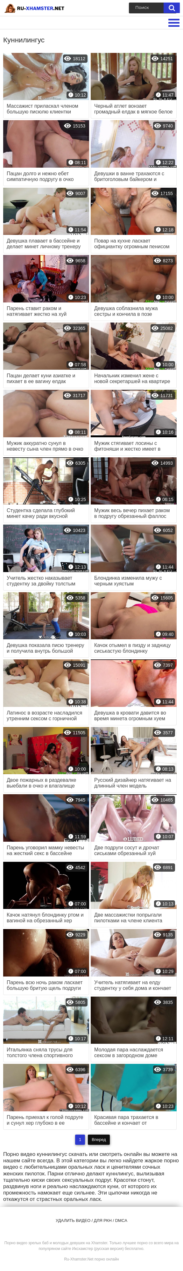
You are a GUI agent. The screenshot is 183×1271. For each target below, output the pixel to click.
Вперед (99, 1139)
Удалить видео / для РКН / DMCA (91, 1220)
